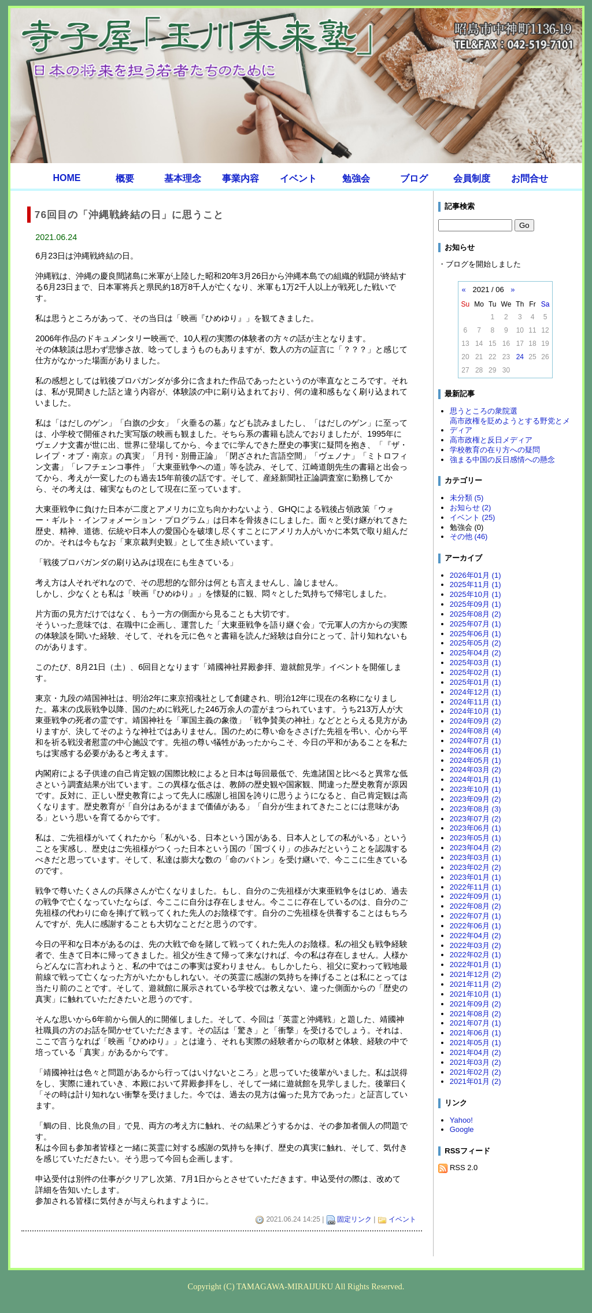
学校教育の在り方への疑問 (495, 449)
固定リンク (354, 1219)
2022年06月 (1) (475, 925)
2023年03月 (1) (475, 857)
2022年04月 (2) (475, 935)
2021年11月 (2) (475, 984)
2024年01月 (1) (475, 779)
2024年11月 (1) (475, 702)
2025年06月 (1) (475, 633)
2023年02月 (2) (475, 867)
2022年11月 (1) (475, 887)
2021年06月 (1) (475, 1032)
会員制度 (471, 178)
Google (462, 1129)
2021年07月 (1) (475, 1023)
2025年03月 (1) (475, 662)
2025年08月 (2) (475, 614)
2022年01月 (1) (475, 964)
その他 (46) (469, 536)
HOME (67, 178)
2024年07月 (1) (475, 740)
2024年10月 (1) (475, 711)
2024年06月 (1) (475, 750)
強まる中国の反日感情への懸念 (502, 459)
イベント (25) (472, 517)
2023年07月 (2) (475, 818)
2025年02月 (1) (475, 672)
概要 (125, 178)
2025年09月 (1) (475, 604)
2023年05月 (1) (475, 837)
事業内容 (240, 178)
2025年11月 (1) (475, 584)
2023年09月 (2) (475, 799)
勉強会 (356, 178)
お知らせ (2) (470, 507)
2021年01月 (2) (475, 1081)
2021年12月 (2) (475, 974)
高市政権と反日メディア (491, 440)
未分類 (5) (466, 497)
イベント (298, 178)
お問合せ (529, 178)
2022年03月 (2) (475, 945)
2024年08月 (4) (475, 730)
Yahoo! (461, 1120)
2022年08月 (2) (475, 906)
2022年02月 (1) (475, 954)
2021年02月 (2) (475, 1072)
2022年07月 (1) (475, 916)
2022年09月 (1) (475, 896)
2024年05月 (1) (475, 760)
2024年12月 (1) (475, 692)
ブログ (414, 178)
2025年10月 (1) (475, 594)
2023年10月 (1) (475, 789)
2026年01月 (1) (475, 575)
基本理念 (182, 178)
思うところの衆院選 (483, 411)
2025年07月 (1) (475, 623)
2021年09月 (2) (475, 1003)
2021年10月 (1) (475, 994)
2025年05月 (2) (475, 643)
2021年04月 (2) (475, 1052)
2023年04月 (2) (475, 847)
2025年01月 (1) (475, 682)
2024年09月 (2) (475, 721)
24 (520, 357)
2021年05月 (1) (475, 1042)
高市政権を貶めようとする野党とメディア (510, 425)
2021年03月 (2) (475, 1062)
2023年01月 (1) (475, 877)
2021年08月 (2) (475, 1013)
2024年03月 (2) (475, 769)
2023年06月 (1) (475, 828)
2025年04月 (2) (475, 652)
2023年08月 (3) (475, 809)
